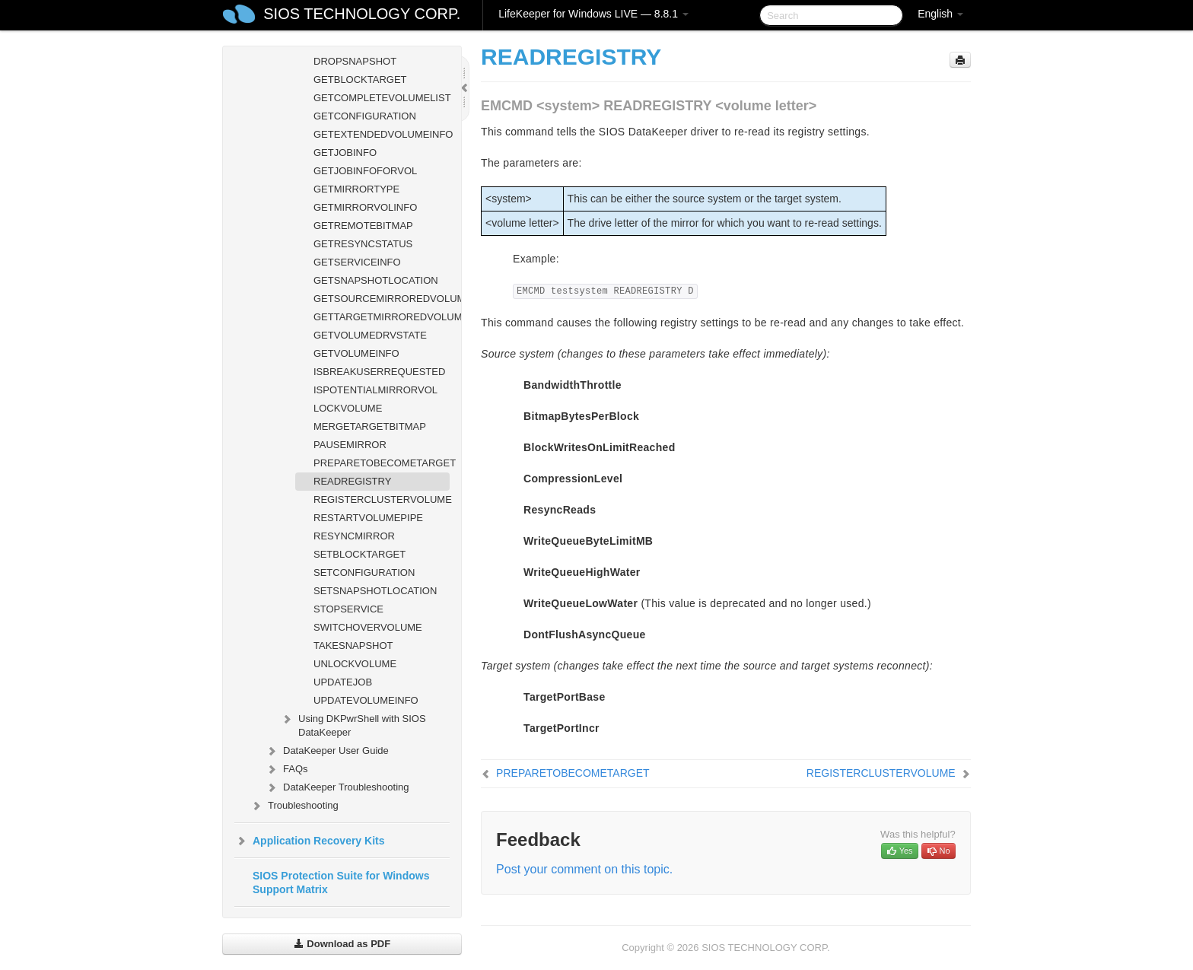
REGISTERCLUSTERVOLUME (381, 499)
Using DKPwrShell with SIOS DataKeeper (353, 724)
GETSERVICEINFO (357, 262)
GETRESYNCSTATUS (362, 244)
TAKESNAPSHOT (353, 645)
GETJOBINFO (345, 152)
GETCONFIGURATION (364, 116)
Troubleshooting (294, 806)
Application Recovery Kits (309, 841)
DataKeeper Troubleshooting (337, 787)
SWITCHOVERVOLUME (367, 627)
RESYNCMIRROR (354, 536)
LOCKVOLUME (347, 408)
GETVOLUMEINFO (356, 353)
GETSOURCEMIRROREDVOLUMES (381, 298)
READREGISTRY (352, 481)
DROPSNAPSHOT (354, 61)
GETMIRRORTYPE (356, 189)
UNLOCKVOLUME (354, 663)
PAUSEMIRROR (350, 444)
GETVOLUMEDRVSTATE (370, 335)
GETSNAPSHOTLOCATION (375, 280)
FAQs (286, 769)
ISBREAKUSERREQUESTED (379, 371)
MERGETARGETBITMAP (369, 426)
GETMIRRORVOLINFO (365, 207)
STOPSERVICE (348, 609)
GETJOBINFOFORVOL (365, 171)
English (940, 14)
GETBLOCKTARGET (360, 79)
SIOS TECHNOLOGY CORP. (361, 13)
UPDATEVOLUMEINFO (365, 700)
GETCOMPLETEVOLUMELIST (381, 97)
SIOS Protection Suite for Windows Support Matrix (341, 882)
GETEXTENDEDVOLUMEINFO (381, 134)
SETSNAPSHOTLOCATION (375, 590)
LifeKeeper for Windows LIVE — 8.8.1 (593, 14)
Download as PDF (342, 943)
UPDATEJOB (342, 682)
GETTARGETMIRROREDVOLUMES (381, 317)
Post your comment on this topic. (584, 869)
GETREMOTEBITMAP (363, 225)
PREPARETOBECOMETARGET (381, 463)
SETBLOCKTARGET (359, 554)
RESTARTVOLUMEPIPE (368, 517)
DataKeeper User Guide (327, 751)
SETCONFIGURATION (364, 572)
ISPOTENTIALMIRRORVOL (375, 390)
